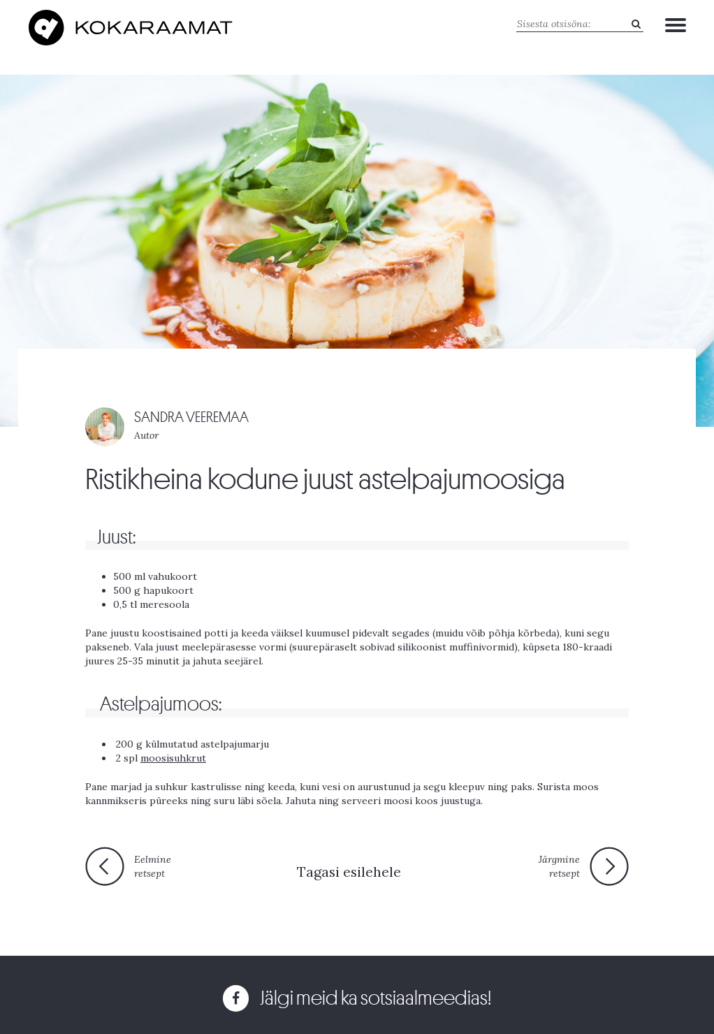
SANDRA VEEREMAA (191, 417)
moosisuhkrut (173, 758)
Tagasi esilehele (349, 871)
